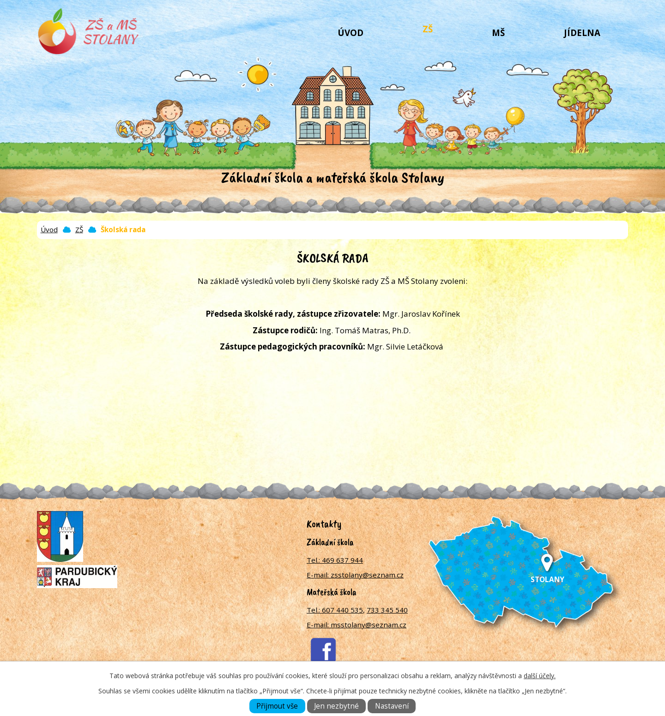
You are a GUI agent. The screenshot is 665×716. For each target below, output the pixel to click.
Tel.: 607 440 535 (335, 609)
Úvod (350, 32)
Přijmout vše (277, 706)
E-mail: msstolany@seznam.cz (356, 624)
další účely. (540, 675)
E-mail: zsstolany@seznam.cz (355, 574)
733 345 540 (387, 609)
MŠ (498, 32)
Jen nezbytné (336, 706)
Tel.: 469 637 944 (335, 560)
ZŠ (428, 29)
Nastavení (392, 706)
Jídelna (582, 32)
